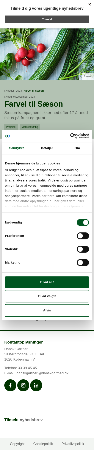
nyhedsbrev (31, 419)
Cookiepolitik (43, 444)
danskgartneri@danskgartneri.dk (43, 373)
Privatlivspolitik (72, 444)
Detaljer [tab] (47, 148)
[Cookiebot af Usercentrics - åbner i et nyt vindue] (70, 136)
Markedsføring (30, 126)
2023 (19, 90)
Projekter (11, 126)
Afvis (47, 310)
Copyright (17, 444)
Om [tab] (77, 148)
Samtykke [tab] (17, 148)
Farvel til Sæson (34, 90)
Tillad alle (47, 282)
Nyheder (9, 90)
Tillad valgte (47, 296)
